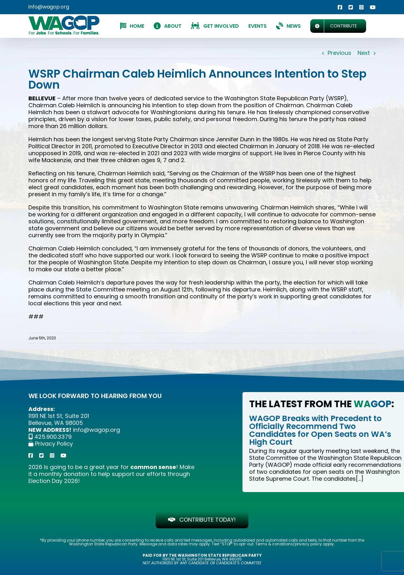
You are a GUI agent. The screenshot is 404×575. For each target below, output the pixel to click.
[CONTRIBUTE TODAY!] (202, 519)
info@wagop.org (48, 6)
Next (364, 53)
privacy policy (308, 544)
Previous (339, 53)
